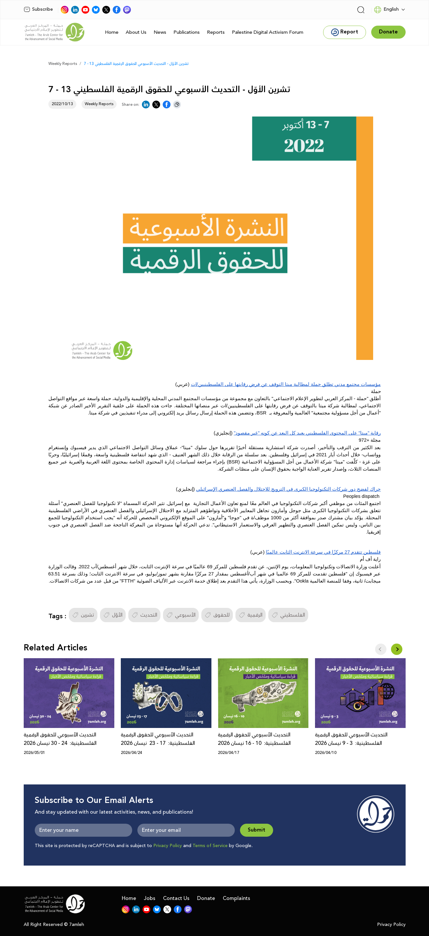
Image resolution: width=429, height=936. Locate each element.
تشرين (83, 615)
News (160, 32)
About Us (136, 32)
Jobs (149, 898)
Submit (256, 830)
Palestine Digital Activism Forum (267, 32)
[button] (396, 649)
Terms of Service (210, 845)
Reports (216, 32)
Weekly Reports (62, 64)
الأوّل (112, 615)
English (386, 10)
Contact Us (176, 898)
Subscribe (38, 9)
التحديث (144, 615)
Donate (206, 898)
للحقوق (217, 615)
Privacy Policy (167, 845)
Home (112, 32)
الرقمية (250, 615)
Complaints (236, 898)
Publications (186, 32)
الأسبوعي (181, 615)
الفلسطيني (288, 615)
